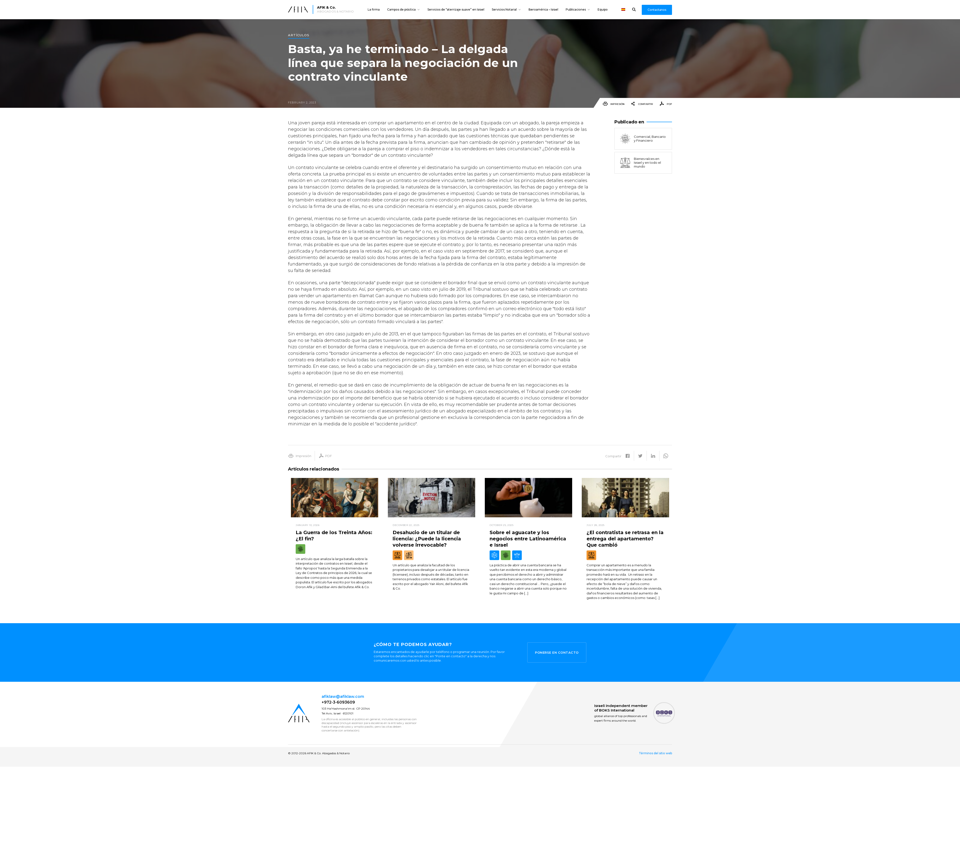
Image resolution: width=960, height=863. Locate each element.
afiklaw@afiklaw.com (343, 696)
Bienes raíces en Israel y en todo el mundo (640, 162)
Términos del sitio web (655, 753)
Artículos (298, 35)
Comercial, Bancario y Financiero (642, 139)
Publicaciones (576, 9)
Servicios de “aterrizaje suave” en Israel (455, 9)
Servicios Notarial (504, 9)
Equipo (603, 9)
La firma (374, 9)
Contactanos (657, 10)
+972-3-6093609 (338, 702)
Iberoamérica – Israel (543, 9)
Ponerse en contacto (557, 652)
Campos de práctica (401, 9)
